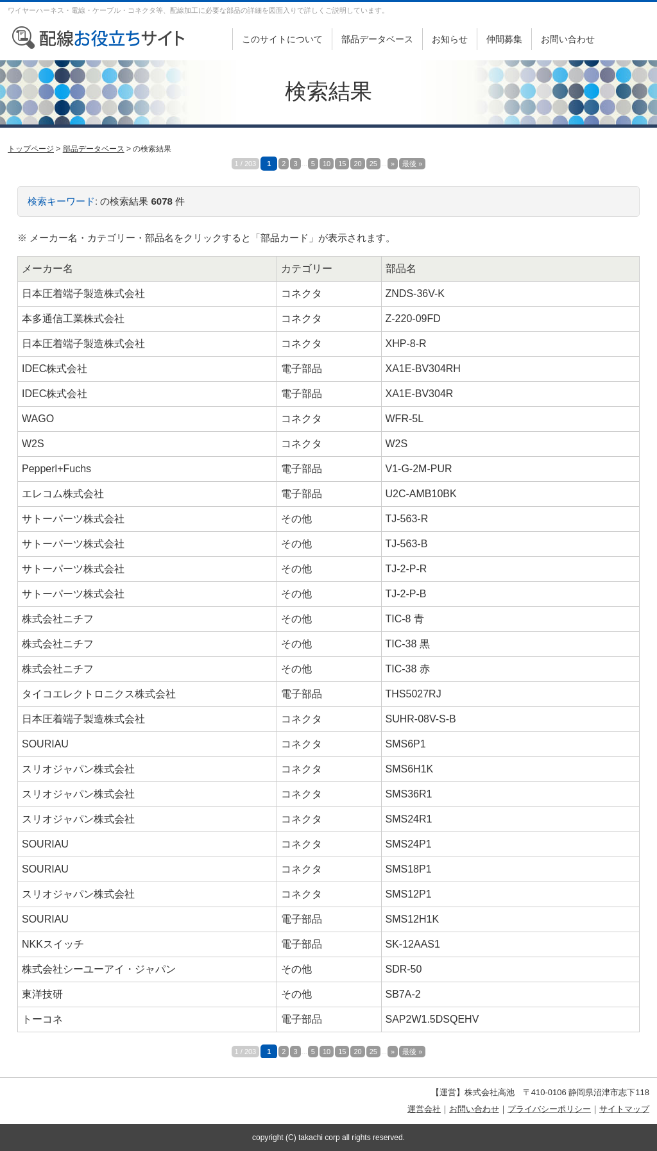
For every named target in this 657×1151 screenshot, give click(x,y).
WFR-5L (405, 418)
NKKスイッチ (53, 944)
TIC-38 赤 (408, 668)
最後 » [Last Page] (412, 163)
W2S (33, 443)
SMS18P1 (409, 869)
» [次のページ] (393, 163)
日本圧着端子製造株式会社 (83, 293)
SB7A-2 (403, 994)
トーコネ (42, 1019)
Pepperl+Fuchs (56, 468)
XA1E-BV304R (420, 393)
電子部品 (301, 368)
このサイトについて (282, 39)
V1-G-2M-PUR (419, 468)
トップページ (31, 148)
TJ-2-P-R (406, 568)
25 (373, 163)
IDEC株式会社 (54, 368)
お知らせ (450, 39)
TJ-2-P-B (406, 593)
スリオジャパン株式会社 (78, 768)
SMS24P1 (409, 844)
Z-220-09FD (413, 318)
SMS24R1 (409, 819)
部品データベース (377, 39)
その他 (296, 518)
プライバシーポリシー (549, 1109)
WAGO (38, 418)
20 (357, 163)
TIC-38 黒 (408, 643)
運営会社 (424, 1109)
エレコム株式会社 (63, 493)
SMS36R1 (409, 794)
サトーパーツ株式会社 (73, 518)
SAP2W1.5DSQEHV (432, 1019)
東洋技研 (42, 994)
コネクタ (301, 293)
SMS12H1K (412, 919)
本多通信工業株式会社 (73, 318)
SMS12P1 (409, 894)
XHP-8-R (406, 343)
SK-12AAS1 (413, 944)
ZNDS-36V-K (415, 293)
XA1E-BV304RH (423, 368)
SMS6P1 (406, 743)
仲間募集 (504, 39)
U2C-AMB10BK (421, 493)
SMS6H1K (410, 768)
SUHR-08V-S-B (421, 718)
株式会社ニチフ (58, 618)
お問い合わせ (568, 39)
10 (326, 163)
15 (342, 163)
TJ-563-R (407, 518)
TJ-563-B (407, 543)
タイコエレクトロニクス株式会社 (99, 693)
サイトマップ (624, 1109)
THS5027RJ (413, 693)
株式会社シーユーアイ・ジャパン (99, 969)
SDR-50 (404, 969)
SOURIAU (45, 743)
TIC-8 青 (405, 618)
